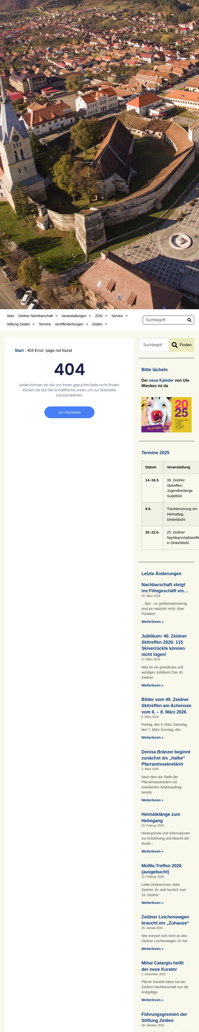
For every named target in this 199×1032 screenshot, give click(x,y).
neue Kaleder (161, 380)
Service (119, 316)
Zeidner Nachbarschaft (38, 316)
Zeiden (99, 324)
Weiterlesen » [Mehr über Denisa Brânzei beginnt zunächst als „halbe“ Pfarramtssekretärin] (152, 800)
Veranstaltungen (76, 316)
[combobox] (164, 320)
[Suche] (189, 320)
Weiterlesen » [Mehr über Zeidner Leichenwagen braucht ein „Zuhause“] (152, 949)
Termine (45, 324)
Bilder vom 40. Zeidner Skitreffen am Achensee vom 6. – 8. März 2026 (166, 705)
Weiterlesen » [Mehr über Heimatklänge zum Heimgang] (152, 851)
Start (10, 316)
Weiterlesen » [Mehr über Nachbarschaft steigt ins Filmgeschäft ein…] (152, 622)
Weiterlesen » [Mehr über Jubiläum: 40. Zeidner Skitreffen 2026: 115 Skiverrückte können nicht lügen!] (152, 685)
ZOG (101, 316)
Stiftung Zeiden (21, 324)
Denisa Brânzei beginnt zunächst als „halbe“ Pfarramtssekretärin (165, 758)
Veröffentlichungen (71, 324)
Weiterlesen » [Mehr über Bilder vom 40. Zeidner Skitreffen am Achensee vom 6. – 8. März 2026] (152, 737)
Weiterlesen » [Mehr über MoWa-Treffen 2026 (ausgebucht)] (152, 903)
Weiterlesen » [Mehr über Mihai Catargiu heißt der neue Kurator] (152, 1000)
